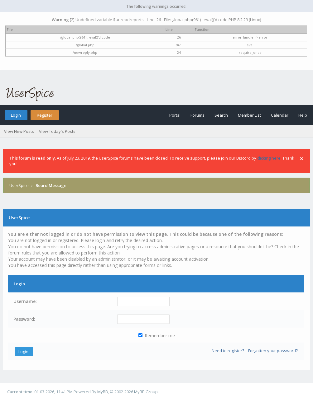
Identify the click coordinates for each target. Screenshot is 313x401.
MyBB (102, 391)
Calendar (279, 115)
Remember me (156, 335)
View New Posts (19, 131)
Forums (197, 115)
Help (302, 115)
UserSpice (19, 185)
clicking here (269, 158)
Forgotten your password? (273, 350)
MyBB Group (146, 391)
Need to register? (228, 350)
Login (16, 115)
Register (44, 115)
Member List (249, 115)
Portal (175, 115)
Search (221, 115)
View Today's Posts (57, 131)
